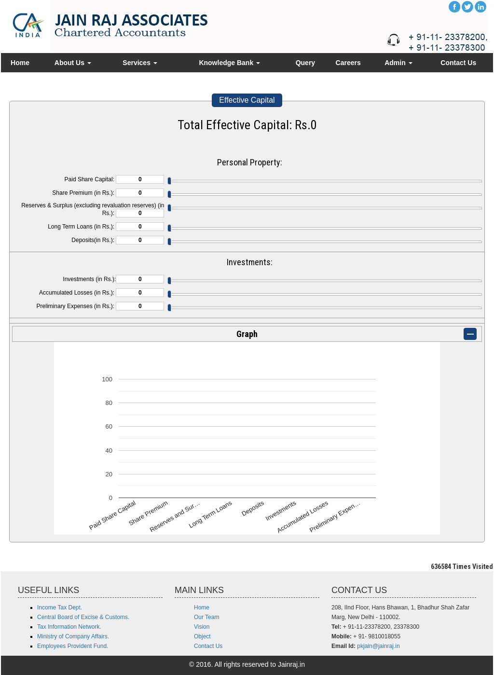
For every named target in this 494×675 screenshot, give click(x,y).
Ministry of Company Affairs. (73, 636)
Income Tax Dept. (59, 607)
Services (140, 63)
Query (305, 63)
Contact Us (458, 63)
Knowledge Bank (229, 63)
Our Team (206, 617)
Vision (201, 626)
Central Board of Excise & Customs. (83, 617)
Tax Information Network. (69, 626)
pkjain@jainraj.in (378, 646)
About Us (73, 63)
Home (20, 63)
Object (202, 636)
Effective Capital (246, 100)
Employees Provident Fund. (72, 646)
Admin (398, 63)
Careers (348, 63)
